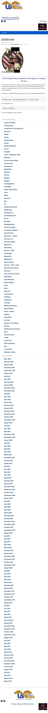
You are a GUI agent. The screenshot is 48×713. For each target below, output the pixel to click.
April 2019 (7, 545)
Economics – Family (10, 236)
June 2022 (7, 446)
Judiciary (7, 291)
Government (8, 163)
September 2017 (9, 600)
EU (5, 204)
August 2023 (8, 423)
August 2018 (8, 568)
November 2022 (9, 434)
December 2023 (9, 411)
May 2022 (7, 449)
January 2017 (8, 623)
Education (7, 131)
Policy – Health (9, 311)
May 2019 (7, 542)
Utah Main (7, 187)
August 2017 (8, 603)
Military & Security (10, 306)
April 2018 (7, 579)
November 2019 (9, 524)
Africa (6, 218)
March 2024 (8, 402)
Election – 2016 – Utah (11, 265)
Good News (8, 277)
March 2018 (8, 582)
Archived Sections (10, 216)
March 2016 (8, 652)
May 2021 (7, 472)
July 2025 (7, 376)
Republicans (8, 259)
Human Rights (9, 282)
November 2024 (9, 391)
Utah (5, 192)
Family (6, 134)
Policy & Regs (8, 308)
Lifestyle (7, 303)
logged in (10, 112)
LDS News (7, 297)
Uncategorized (9, 184)
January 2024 (8, 408)
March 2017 (8, 617)
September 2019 (9, 530)
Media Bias (7, 169)
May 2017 (7, 611)
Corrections (8, 349)
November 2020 (9, 489)
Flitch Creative (28, 704)
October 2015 (8, 667)
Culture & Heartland (11, 160)
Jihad (5, 288)
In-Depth (7, 152)
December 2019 (9, 521)
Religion (7, 178)
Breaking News (9, 224)
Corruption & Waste (11, 230)
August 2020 (8, 498)
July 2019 (7, 536)
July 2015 (7, 672)
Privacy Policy (19, 699)
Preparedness (8, 140)
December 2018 (9, 556)
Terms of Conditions (27, 699)
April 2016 (7, 649)
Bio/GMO (7, 221)
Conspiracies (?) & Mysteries (13, 128)
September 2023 (9, 420)
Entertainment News (11, 268)
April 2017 (7, 614)
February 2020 (8, 516)
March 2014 (8, 681)
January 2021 (8, 484)
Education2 (8, 248)
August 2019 (8, 533)
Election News (9, 262)
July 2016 (7, 640)
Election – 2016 (9, 250)
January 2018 (8, 588)
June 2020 (7, 504)
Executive (7, 271)
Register (45, 21)
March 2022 (8, 455)
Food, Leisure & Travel (11, 274)
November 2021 (9, 458)
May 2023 (7, 431)
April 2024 (7, 399)
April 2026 (7, 359)
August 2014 (8, 678)
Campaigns (8, 253)
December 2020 (9, 487)
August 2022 (8, 440)
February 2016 (8, 655)
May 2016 (7, 646)
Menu (4, 32)
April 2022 (7, 452)
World (6, 195)
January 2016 (8, 658)
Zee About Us (8, 213)
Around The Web (9, 123)
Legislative (8, 300)
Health (6, 143)
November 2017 (9, 594)
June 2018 (7, 574)
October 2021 (8, 460)
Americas (7, 198)
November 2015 (9, 664)
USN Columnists (9, 343)
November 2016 (9, 629)
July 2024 (7, 394)
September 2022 (9, 437)
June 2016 (7, 643)
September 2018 (9, 565)
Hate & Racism (9, 279)
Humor (6, 149)
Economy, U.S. (8, 239)
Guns (5, 332)
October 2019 (8, 527)
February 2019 (8, 550)
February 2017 (8, 620)
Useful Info (8, 340)
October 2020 (8, 492)
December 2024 (9, 388)
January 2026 (8, 365)
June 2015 (7, 675)
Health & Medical (10, 146)
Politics (6, 175)
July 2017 (7, 606)
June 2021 (7, 469)
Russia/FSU (7, 317)
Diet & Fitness (8, 233)
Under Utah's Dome (10, 189)
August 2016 (8, 638)
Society (6, 326)
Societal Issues (9, 335)
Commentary (8, 126)
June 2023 (7, 428)
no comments (15, 44)
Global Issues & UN (10, 207)
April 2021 (7, 475)
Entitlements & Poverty (12, 329)
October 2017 (8, 597)
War (5, 346)
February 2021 (8, 481)
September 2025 (9, 370)
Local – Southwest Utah (12, 155)
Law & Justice (8, 294)
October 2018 (8, 562)
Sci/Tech (7, 320)
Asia (5, 201)
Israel (6, 285)
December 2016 (9, 626)
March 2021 (8, 478)
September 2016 (9, 635)
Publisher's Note (9, 352)
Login (40, 21)
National (7, 158)
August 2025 (8, 373)
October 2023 (8, 417)
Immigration (8, 166)
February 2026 (8, 362)
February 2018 (8, 585)
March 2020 (8, 513)
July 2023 (7, 426)
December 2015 (9, 661)
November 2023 (9, 414)
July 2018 (7, 571)
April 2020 (7, 510)
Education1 (8, 245)
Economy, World (9, 242)
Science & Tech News (11, 323)
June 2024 (7, 397)
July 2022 (7, 443)
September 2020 (9, 495)
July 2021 (7, 466)
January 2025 (8, 385)
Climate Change (9, 227)
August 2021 (8, 463)
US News (7, 172)
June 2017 (7, 608)
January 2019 (8, 553)
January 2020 (8, 518)
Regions (6, 314)
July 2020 (7, 501)
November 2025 (9, 367)
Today (6, 338)
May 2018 (7, 577)
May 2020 (7, 507)
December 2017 (9, 591)
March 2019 (8, 548)
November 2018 (9, 559)
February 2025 (8, 382)
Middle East (8, 210)
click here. (8, 90)
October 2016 (8, 632)
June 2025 (7, 379)
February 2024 (8, 405)
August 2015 (8, 669)
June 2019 (7, 539)
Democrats (8, 256)
